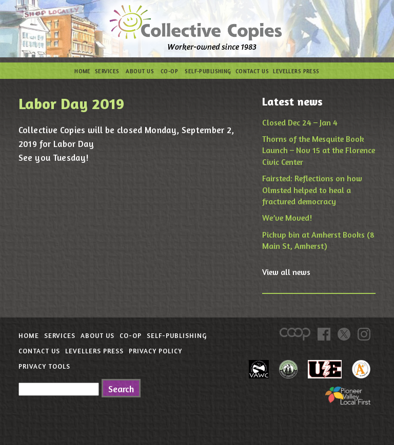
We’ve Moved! (287, 218)
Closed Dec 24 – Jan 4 (300, 122)
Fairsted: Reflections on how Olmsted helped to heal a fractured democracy (312, 189)
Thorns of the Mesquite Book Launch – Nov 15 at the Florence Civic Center (318, 150)
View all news (286, 272)
